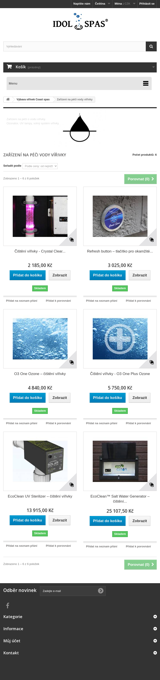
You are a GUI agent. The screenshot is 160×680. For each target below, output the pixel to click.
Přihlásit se (147, 3)
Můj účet (11, 640)
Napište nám (81, 3)
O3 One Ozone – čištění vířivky (40, 374)
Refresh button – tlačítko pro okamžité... (120, 251)
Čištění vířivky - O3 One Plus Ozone (120, 374)
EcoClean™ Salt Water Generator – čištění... (120, 498)
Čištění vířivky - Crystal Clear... (39, 251)
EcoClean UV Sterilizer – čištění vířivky (40, 496)
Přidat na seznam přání (21, 300)
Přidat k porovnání (58, 300)
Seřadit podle (12, 165)
